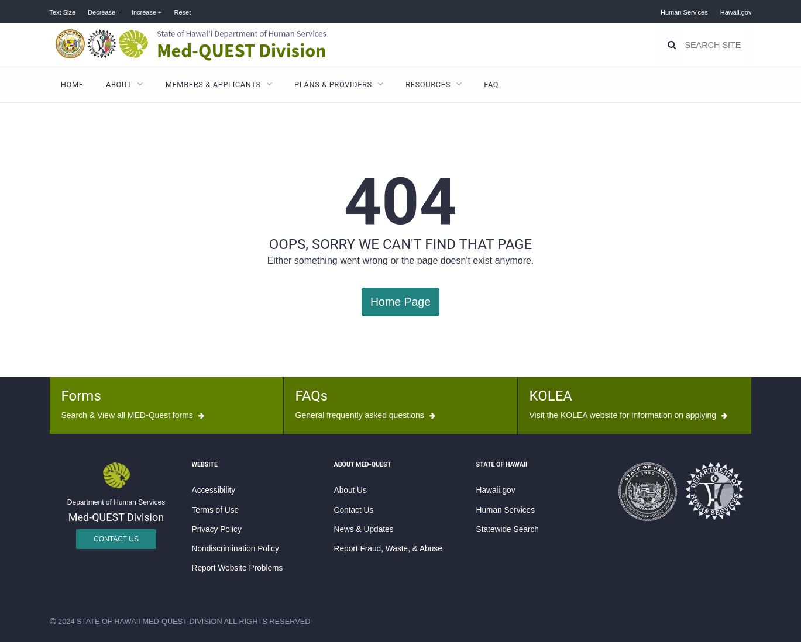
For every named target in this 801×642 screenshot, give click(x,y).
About (119, 84)
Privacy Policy (217, 528)
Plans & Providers (333, 84)
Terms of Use (215, 509)
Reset (182, 12)
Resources (428, 84)
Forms (81, 395)
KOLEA (551, 395)
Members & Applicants (213, 84)
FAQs (311, 395)
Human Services (684, 12)
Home (72, 84)
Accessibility (214, 489)
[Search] (672, 45)
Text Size (63, 12)
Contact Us (116, 538)
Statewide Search (507, 528)
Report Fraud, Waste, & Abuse (388, 548)
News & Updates (364, 528)
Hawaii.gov (736, 12)
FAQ (491, 84)
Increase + (147, 12)
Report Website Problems (237, 567)
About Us (350, 489)
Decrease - (103, 12)
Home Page (400, 301)
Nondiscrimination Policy (235, 548)
